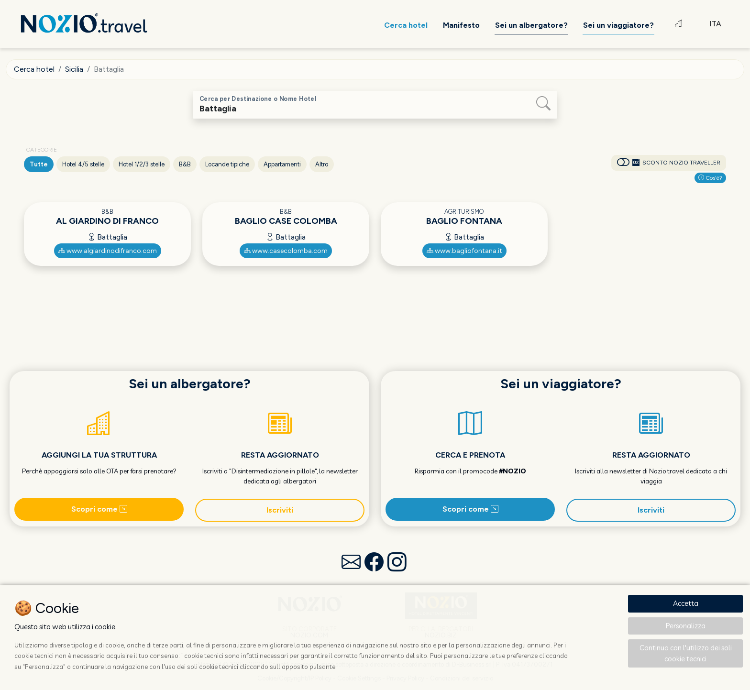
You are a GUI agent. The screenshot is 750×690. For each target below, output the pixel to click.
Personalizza (686, 625)
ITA (715, 23)
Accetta (685, 603)
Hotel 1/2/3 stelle (142, 164)
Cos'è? (710, 178)
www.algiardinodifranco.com (107, 251)
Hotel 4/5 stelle (83, 164)
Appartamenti (282, 164)
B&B (185, 164)
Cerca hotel (34, 69)
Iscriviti (279, 510)
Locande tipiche (227, 164)
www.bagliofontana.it (464, 251)
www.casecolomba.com (286, 251)
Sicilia (74, 69)
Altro (321, 164)
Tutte (39, 164)
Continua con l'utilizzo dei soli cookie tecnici (686, 653)
